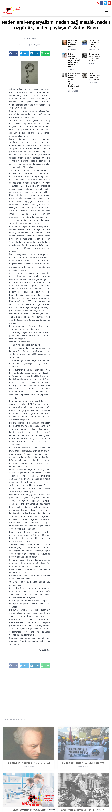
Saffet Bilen (30, 37)
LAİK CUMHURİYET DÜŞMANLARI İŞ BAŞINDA (95, 76)
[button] (98, 3)
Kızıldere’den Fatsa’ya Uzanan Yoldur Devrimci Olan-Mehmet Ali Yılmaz (74, 80)
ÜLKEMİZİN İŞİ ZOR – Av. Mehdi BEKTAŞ (94, 43)
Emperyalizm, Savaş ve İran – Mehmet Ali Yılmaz (95, 56)
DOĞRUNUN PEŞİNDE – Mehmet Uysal (73, 43)
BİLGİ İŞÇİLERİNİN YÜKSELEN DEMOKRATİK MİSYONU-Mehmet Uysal (74, 59)
